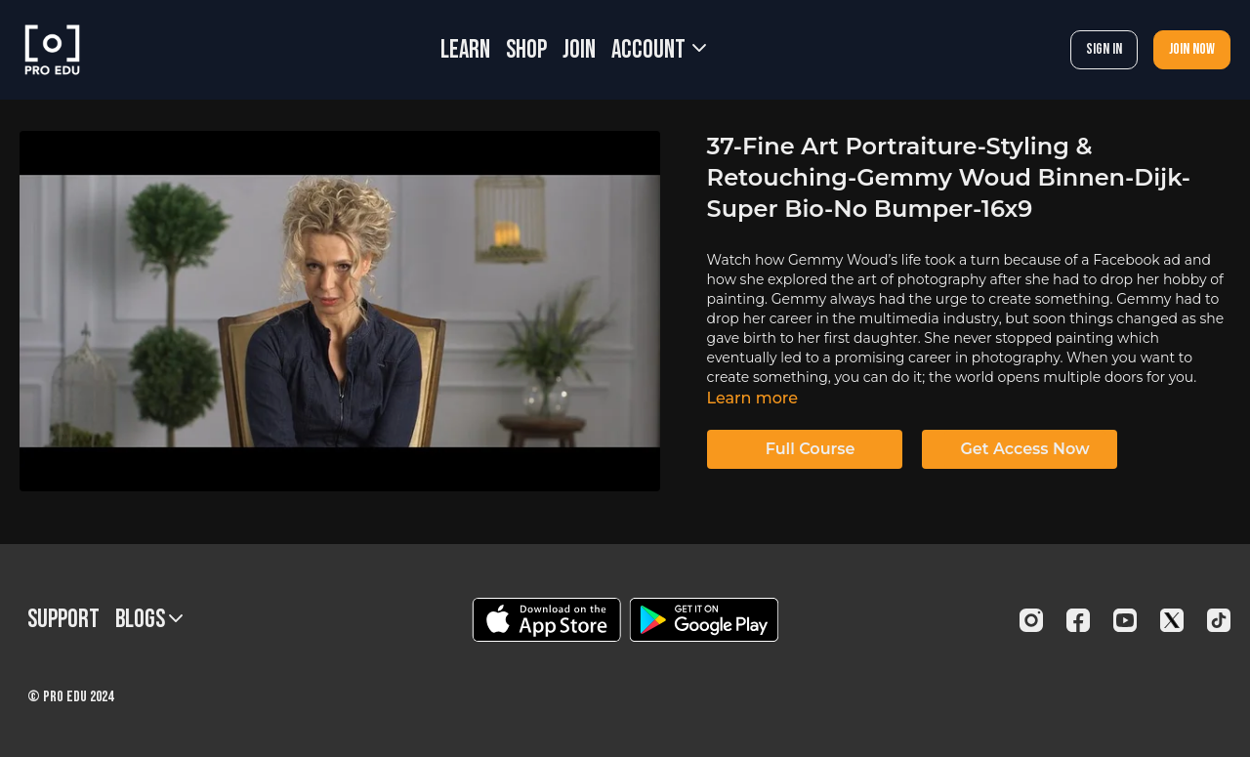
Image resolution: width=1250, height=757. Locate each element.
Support (63, 620)
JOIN (579, 50)
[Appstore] (546, 620)
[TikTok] (1218, 620)
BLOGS (149, 620)
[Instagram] (1031, 620)
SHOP (526, 50)
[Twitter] (1172, 620)
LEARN (465, 50)
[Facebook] (1078, 620)
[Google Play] (704, 620)
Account (658, 50)
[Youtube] (1125, 620)
